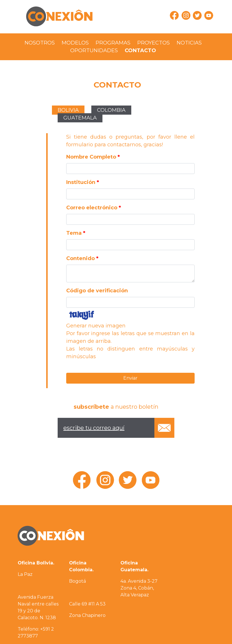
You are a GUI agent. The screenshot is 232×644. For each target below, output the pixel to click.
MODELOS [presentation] (75, 43)
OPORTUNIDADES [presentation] (94, 50)
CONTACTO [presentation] (140, 50)
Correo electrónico (93, 207)
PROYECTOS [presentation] (153, 43)
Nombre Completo (93, 157)
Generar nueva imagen (96, 326)
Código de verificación (97, 290)
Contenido (82, 258)
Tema (75, 233)
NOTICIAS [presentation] (189, 43)
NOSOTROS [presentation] (40, 43)
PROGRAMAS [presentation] (113, 43)
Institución (82, 182)
